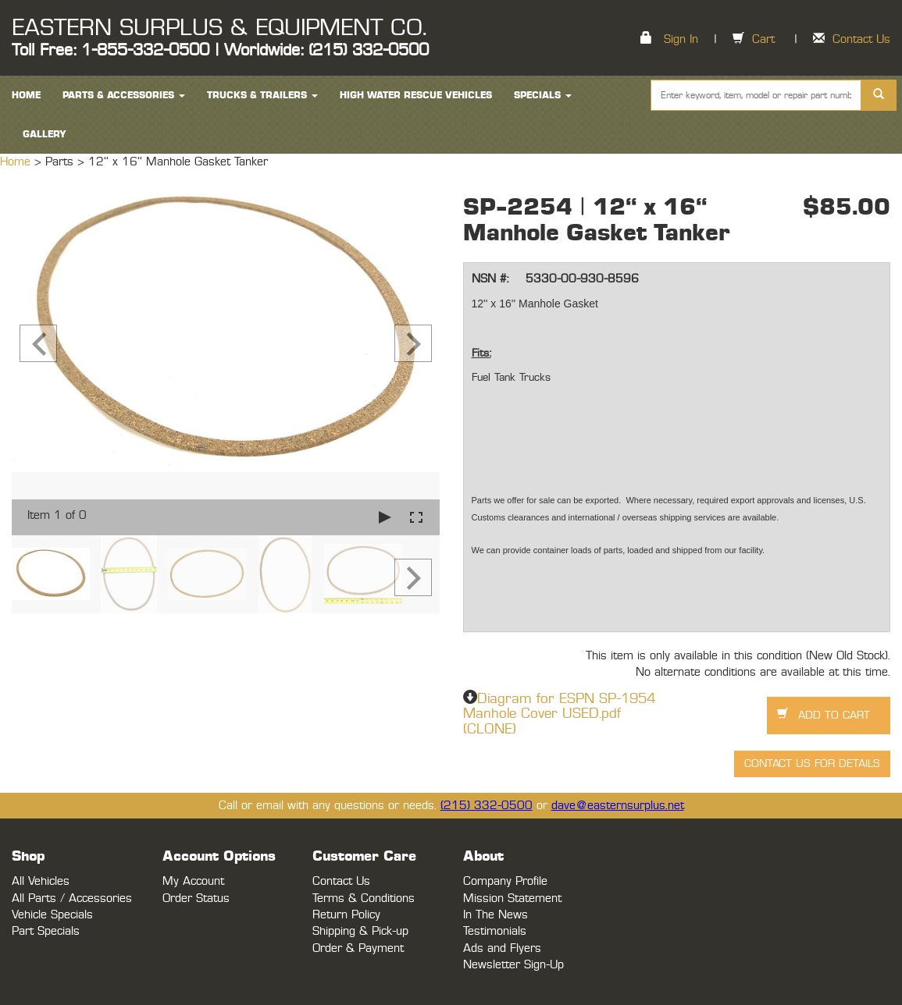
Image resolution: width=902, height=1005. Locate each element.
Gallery (44, 134)
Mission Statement (512, 898)
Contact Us (861, 39)
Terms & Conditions (363, 898)
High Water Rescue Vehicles (416, 95)
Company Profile (505, 881)
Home (17, 162)
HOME (26, 95)
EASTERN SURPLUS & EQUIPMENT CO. (219, 28)
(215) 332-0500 (486, 805)
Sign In (681, 39)
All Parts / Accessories (72, 898)
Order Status (196, 898)
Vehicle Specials (52, 915)
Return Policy (346, 915)
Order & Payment (358, 948)
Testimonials (494, 931)
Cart (763, 39)
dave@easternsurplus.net (617, 805)
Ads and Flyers (502, 948)
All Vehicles (41, 881)
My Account (193, 881)
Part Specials (46, 931)
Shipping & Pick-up (360, 931)
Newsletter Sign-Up (513, 965)
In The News (495, 915)
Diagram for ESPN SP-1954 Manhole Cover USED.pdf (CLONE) (559, 714)
